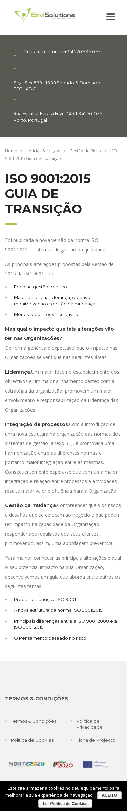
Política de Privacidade (89, 724)
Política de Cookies (32, 740)
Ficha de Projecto (95, 740)
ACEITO (109, 795)
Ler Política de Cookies (65, 803)
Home (11, 151)
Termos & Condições (33, 721)
